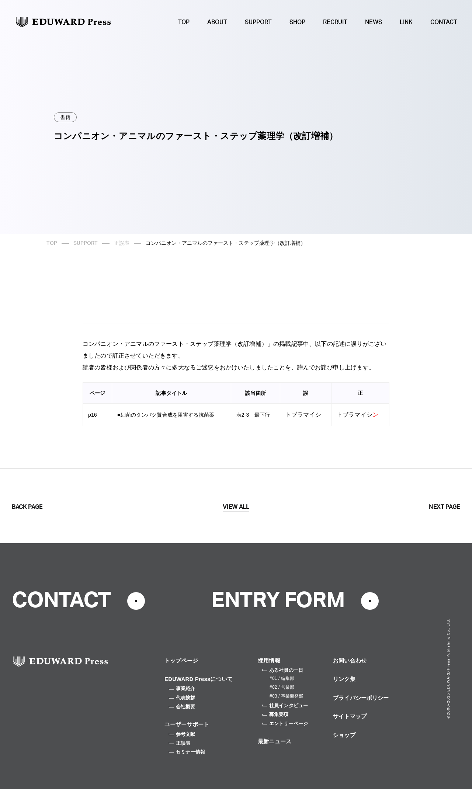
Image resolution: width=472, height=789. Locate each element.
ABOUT (217, 22)
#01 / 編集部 (282, 678)
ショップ (344, 735)
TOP (184, 22)
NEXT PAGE (444, 507)
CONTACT (443, 22)
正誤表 (121, 243)
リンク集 (344, 679)
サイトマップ (350, 716)
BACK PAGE (27, 507)
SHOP (297, 22)
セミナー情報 (187, 752)
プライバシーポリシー (361, 698)
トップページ (181, 660)
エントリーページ (285, 723)
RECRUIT (335, 22)
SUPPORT (258, 22)
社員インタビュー (285, 705)
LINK (406, 22)
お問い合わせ (350, 660)
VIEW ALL (236, 507)
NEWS (373, 22)
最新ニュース (274, 741)
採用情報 (269, 660)
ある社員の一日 (282, 670)
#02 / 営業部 (282, 687)
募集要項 (275, 714)
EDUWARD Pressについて (198, 679)
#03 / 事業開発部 (286, 696)
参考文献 (182, 734)
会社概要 (182, 706)
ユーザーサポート (186, 724)
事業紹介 (182, 688)
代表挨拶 (182, 698)
